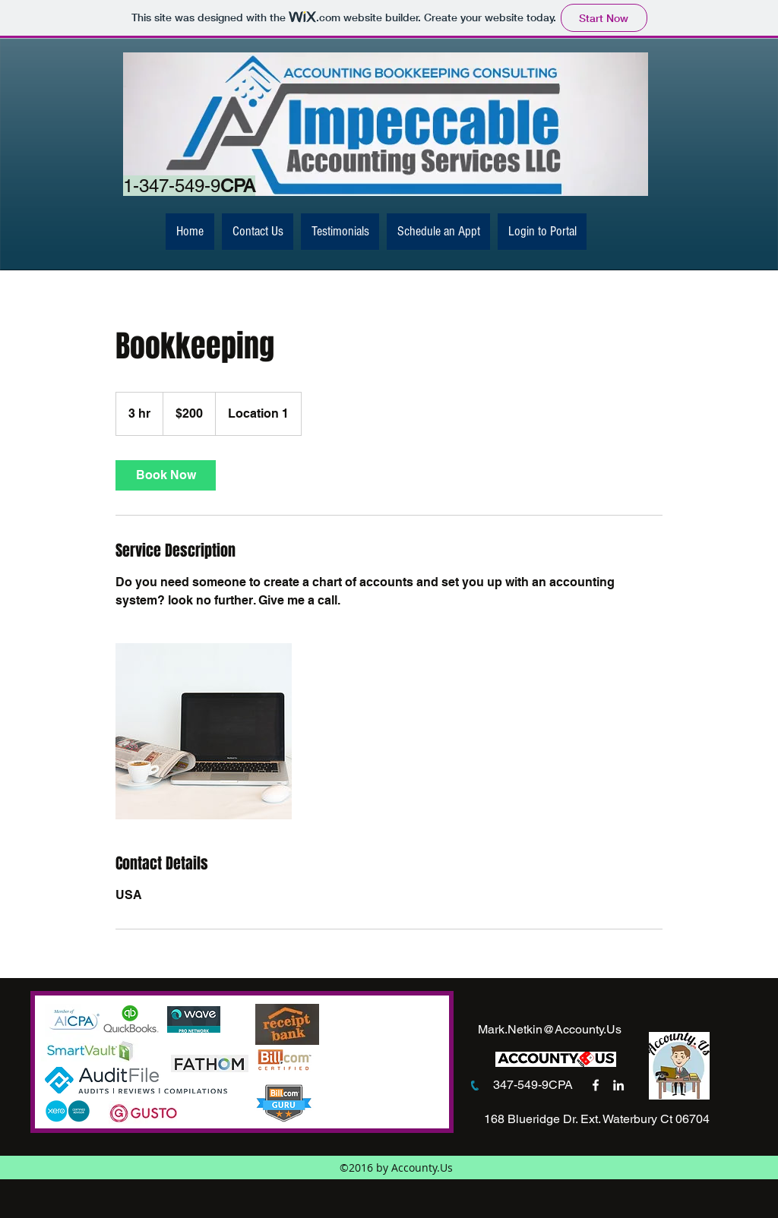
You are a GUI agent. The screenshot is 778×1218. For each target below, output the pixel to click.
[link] (165, 475)
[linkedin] (618, 1085)
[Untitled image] (203, 731)
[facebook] (595, 1085)
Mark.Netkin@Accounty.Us (549, 1029)
